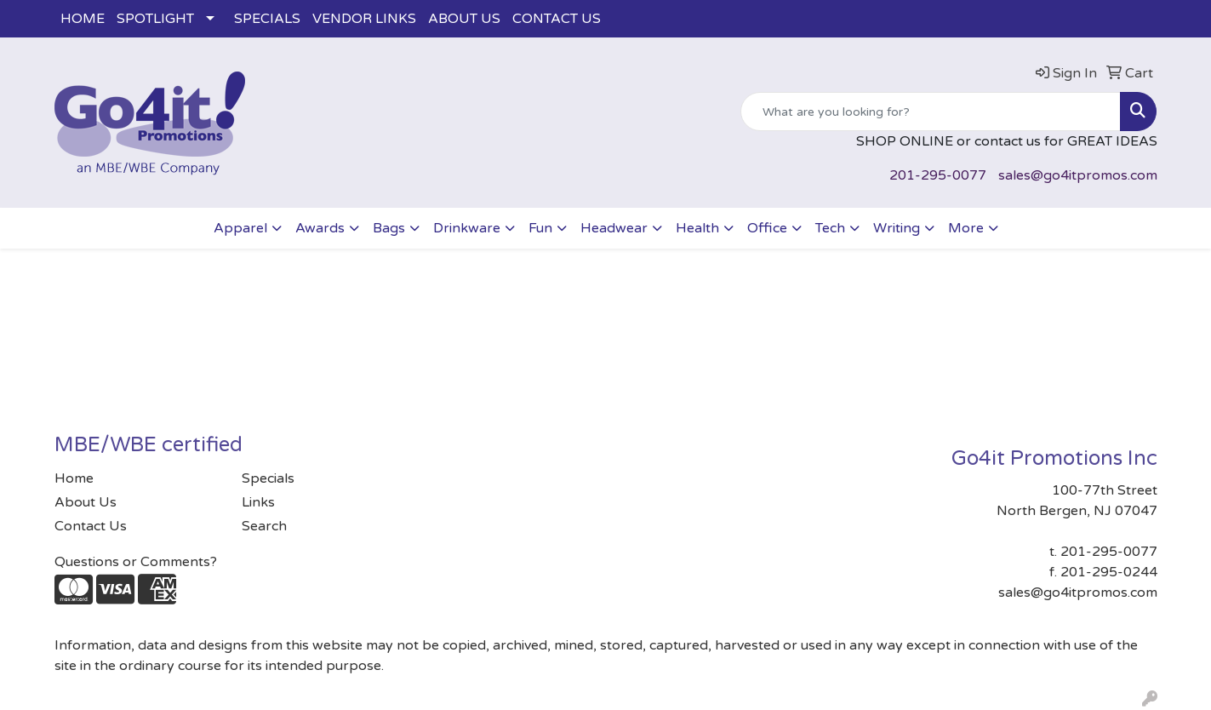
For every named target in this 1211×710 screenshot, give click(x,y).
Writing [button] (896, 228)
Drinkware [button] (466, 228)
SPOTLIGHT (155, 18)
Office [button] (767, 228)
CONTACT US (556, 18)
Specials (268, 478)
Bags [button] (389, 228)
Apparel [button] (240, 228)
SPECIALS (267, 18)
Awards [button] (320, 228)
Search (264, 526)
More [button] (966, 228)
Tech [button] (830, 228)
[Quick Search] (930, 111)
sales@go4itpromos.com (1077, 175)
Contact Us (90, 526)
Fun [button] (540, 228)
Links (258, 502)
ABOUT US (464, 18)
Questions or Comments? (135, 561)
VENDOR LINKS (364, 18)
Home (74, 478)
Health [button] (697, 228)
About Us (85, 502)
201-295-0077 (937, 175)
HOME (82, 18)
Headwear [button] (614, 228)
